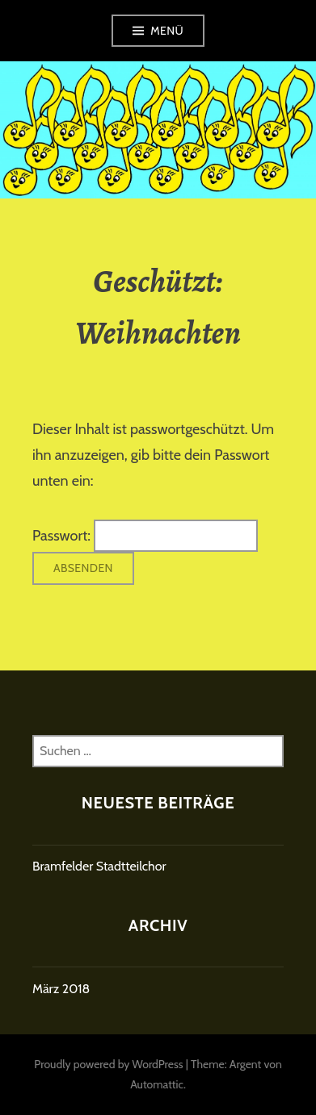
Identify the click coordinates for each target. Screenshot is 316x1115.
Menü (166, 30)
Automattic (156, 1084)
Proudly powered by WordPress (108, 1064)
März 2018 (61, 988)
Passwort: (145, 536)
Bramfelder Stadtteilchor (99, 866)
